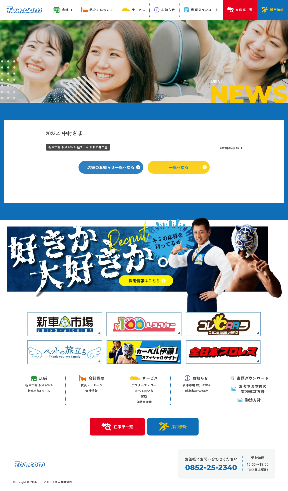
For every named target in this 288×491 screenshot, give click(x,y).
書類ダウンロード (249, 378)
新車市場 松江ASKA (39, 385)
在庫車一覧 (117, 427)
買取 (144, 396)
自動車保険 (144, 402)
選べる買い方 (144, 391)
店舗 (39, 378)
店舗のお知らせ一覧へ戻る (113, 171)
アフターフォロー (144, 385)
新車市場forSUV (39, 391)
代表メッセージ (91, 385)
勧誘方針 (249, 400)
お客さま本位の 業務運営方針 (249, 389)
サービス (144, 378)
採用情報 (173, 426)
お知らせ (196, 378)
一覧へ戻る (188, 171)
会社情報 (91, 391)
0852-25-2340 (211, 467)
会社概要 (92, 378)
